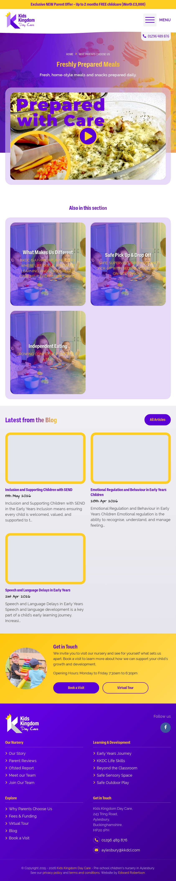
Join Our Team (21, 782)
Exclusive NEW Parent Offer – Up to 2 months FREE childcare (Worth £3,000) (88, 4)
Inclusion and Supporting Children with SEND (38, 489)
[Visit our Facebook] (165, 727)
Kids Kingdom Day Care (74, 868)
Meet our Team (22, 775)
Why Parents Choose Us (30, 809)
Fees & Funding (23, 816)
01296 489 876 (156, 36)
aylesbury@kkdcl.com (120, 850)
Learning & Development (111, 742)
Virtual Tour (125, 688)
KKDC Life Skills (111, 761)
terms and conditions (84, 872)
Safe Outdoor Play (113, 782)
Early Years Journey (114, 753)
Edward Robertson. (132, 872)
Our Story (17, 753)
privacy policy (52, 872)
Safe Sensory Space (114, 775)
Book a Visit (76, 688)
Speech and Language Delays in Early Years (37, 590)
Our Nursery (14, 742)
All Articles (157, 419)
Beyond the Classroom (117, 768)
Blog (13, 831)
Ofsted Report (21, 768)
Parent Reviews (23, 761)
